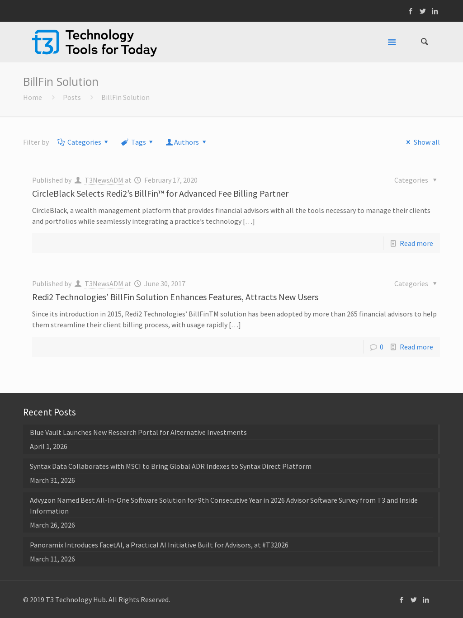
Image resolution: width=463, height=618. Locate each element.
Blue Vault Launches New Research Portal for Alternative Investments (138, 432)
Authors (186, 141)
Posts (72, 97)
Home (32, 97)
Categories (83, 141)
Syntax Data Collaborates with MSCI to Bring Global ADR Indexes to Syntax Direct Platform (171, 466)
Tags (137, 141)
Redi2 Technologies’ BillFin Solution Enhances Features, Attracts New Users (175, 296)
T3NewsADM (104, 179)
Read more (416, 243)
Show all (421, 141)
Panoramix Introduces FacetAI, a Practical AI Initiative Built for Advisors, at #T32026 (159, 544)
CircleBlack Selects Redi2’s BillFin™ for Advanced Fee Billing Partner (160, 193)
